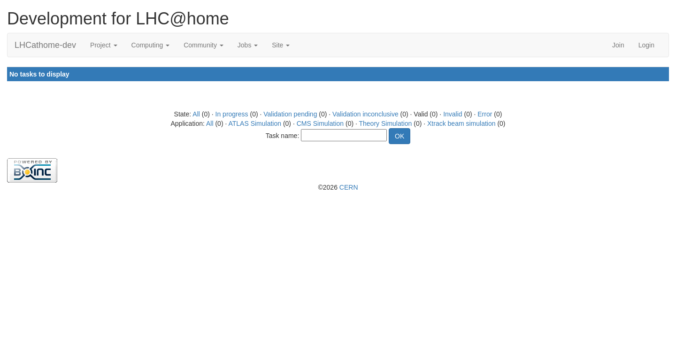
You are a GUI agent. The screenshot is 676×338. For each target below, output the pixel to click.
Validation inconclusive (365, 114)
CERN (348, 187)
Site (281, 45)
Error (484, 114)
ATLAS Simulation (254, 123)
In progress (231, 114)
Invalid (452, 114)
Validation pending (290, 114)
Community (203, 45)
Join (618, 45)
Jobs (248, 45)
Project (103, 45)
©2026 (338, 187)
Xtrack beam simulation (461, 123)
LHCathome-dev (45, 45)
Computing (150, 45)
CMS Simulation (320, 123)
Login (646, 45)
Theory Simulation (385, 123)
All (196, 114)
